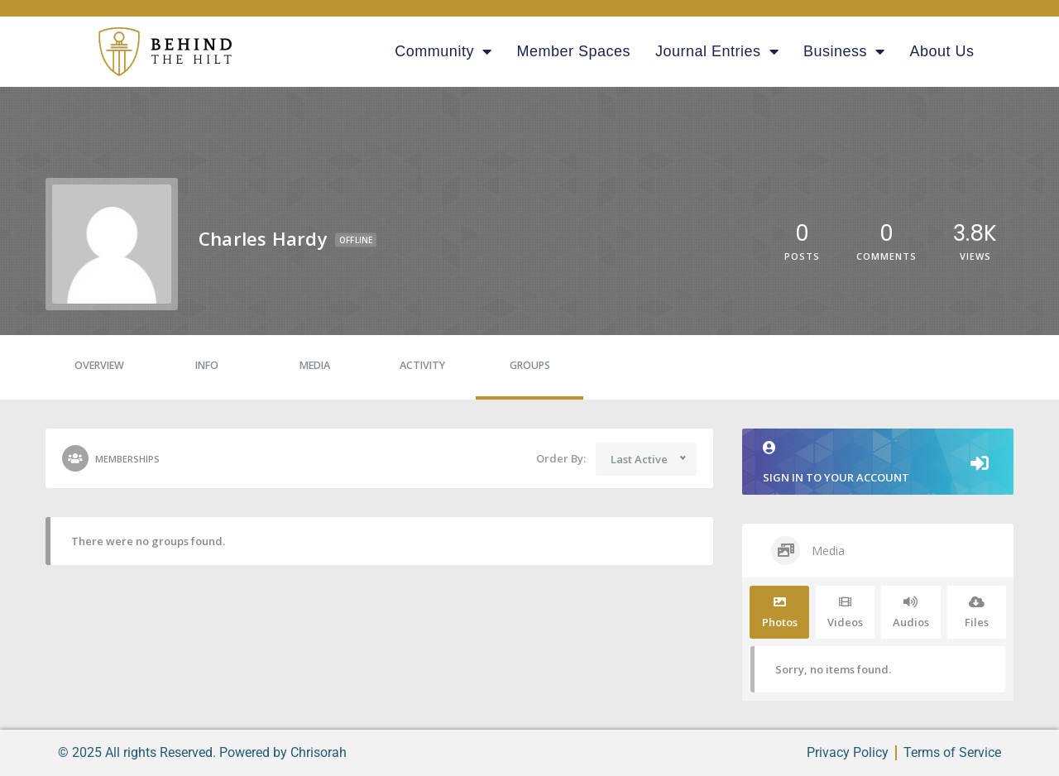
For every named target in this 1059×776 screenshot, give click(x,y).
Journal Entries (717, 51)
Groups (530, 365)
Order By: (561, 458)
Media (314, 365)
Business (844, 51)
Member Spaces (573, 51)
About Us (942, 51)
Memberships (111, 458)
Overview (99, 365)
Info (206, 365)
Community (443, 51)
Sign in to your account (878, 463)
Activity (422, 365)
